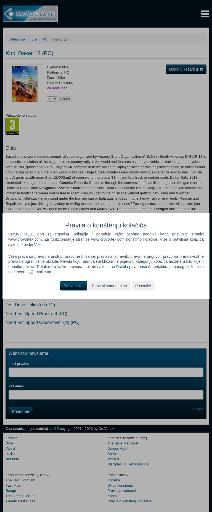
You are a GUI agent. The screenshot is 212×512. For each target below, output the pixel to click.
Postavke (143, 286)
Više (37, 244)
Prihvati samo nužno (109, 286)
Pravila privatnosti (131, 266)
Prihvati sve (74, 286)
